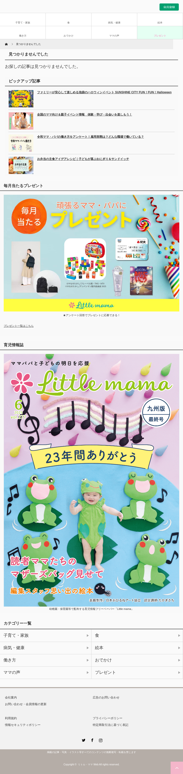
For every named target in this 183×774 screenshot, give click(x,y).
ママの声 (114, 35)
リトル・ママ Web (88, 764)
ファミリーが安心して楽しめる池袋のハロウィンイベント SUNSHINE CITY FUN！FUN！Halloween (104, 92)
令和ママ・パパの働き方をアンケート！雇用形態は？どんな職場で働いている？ (90, 136)
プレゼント (160, 35)
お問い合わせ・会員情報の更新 (25, 704)
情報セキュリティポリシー (23, 725)
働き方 (22, 35)
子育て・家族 (22, 22)
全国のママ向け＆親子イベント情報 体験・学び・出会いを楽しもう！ (84, 114)
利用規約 (11, 718)
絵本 (160, 22)
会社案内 (11, 697)
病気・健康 (114, 22)
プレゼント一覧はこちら (19, 325)
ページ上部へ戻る (177, 768)
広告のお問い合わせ (106, 697)
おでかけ (68, 35)
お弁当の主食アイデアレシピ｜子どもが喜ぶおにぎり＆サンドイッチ (83, 159)
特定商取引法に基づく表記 (110, 725)
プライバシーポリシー (107, 718)
